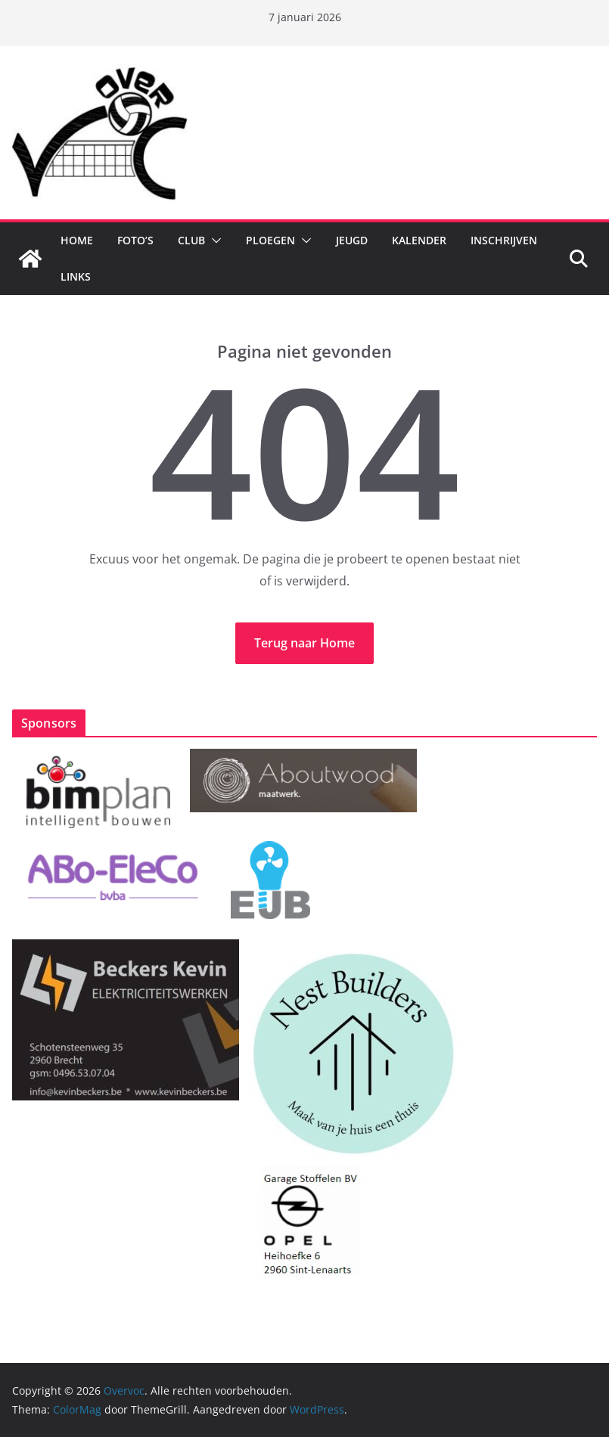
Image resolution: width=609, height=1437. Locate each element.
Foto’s (135, 240)
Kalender (419, 240)
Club (191, 240)
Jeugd (352, 240)
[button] (213, 240)
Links (76, 276)
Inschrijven (504, 240)
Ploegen (270, 240)
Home (77, 240)
